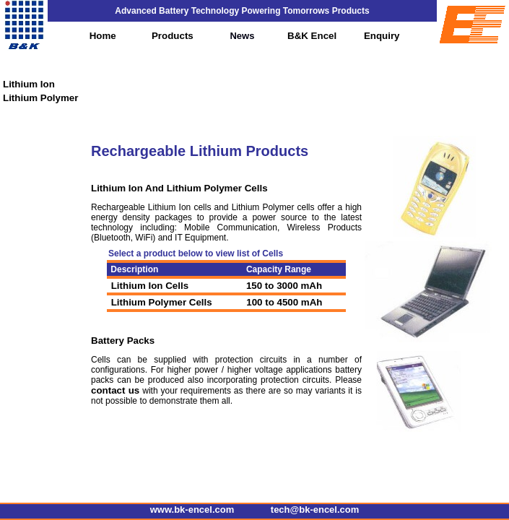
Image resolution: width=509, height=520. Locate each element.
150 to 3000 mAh (284, 285)
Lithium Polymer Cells (160, 302)
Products (172, 35)
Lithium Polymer (40, 97)
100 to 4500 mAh (283, 302)
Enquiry (382, 35)
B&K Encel (311, 35)
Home (103, 35)
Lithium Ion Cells (148, 285)
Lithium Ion (29, 84)
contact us (115, 390)
